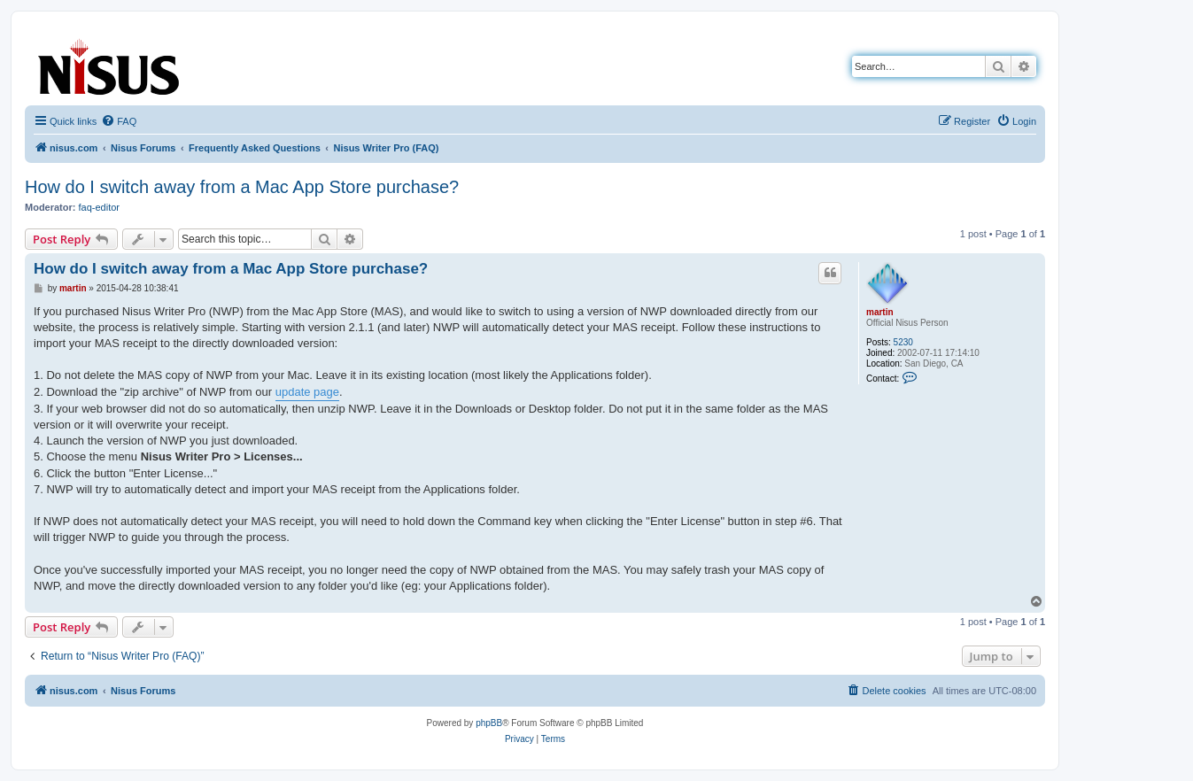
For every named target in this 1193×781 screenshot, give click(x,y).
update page (307, 391)
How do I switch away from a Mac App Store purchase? (242, 187)
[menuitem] (118, 121)
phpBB (489, 723)
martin (880, 312)
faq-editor (99, 207)
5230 (903, 342)
